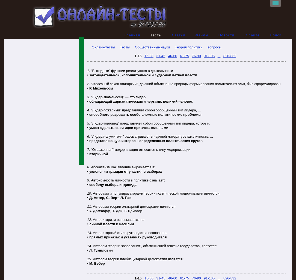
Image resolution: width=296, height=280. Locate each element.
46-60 (172, 56)
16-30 (148, 56)
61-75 (184, 56)
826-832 (229, 56)
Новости (226, 35)
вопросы (214, 47)
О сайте (252, 35)
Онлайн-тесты (101, 47)
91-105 (209, 56)
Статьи (178, 35)
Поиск (275, 35)
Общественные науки (152, 47)
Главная (132, 35)
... (219, 56)
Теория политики (188, 47)
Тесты (125, 47)
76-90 (196, 56)
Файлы (202, 35)
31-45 (160, 56)
